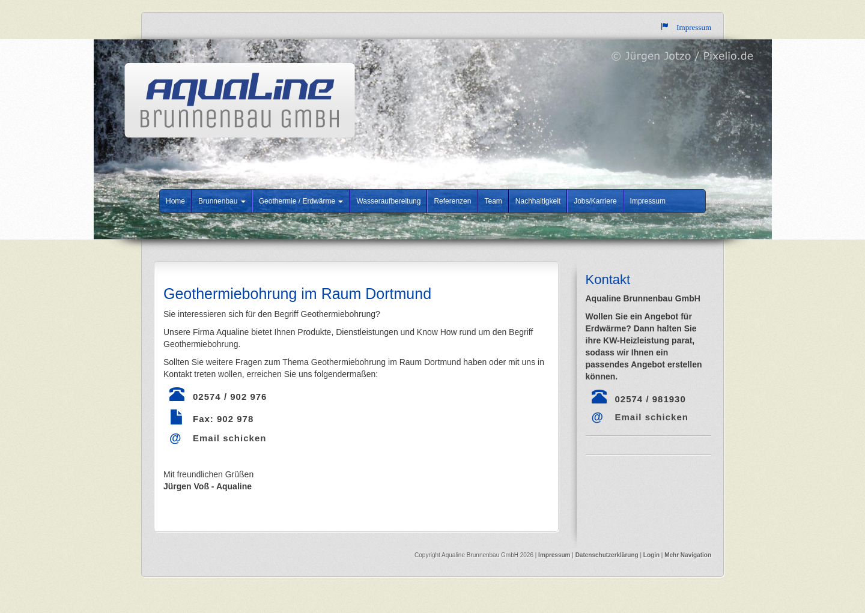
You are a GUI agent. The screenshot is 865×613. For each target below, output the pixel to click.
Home (175, 201)
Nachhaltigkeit (537, 201)
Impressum (648, 201)
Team (493, 201)
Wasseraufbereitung (388, 201)
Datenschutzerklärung (607, 555)
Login (651, 555)
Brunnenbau (222, 201)
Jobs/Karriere (595, 201)
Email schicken (229, 438)
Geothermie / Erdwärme (301, 201)
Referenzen (452, 201)
